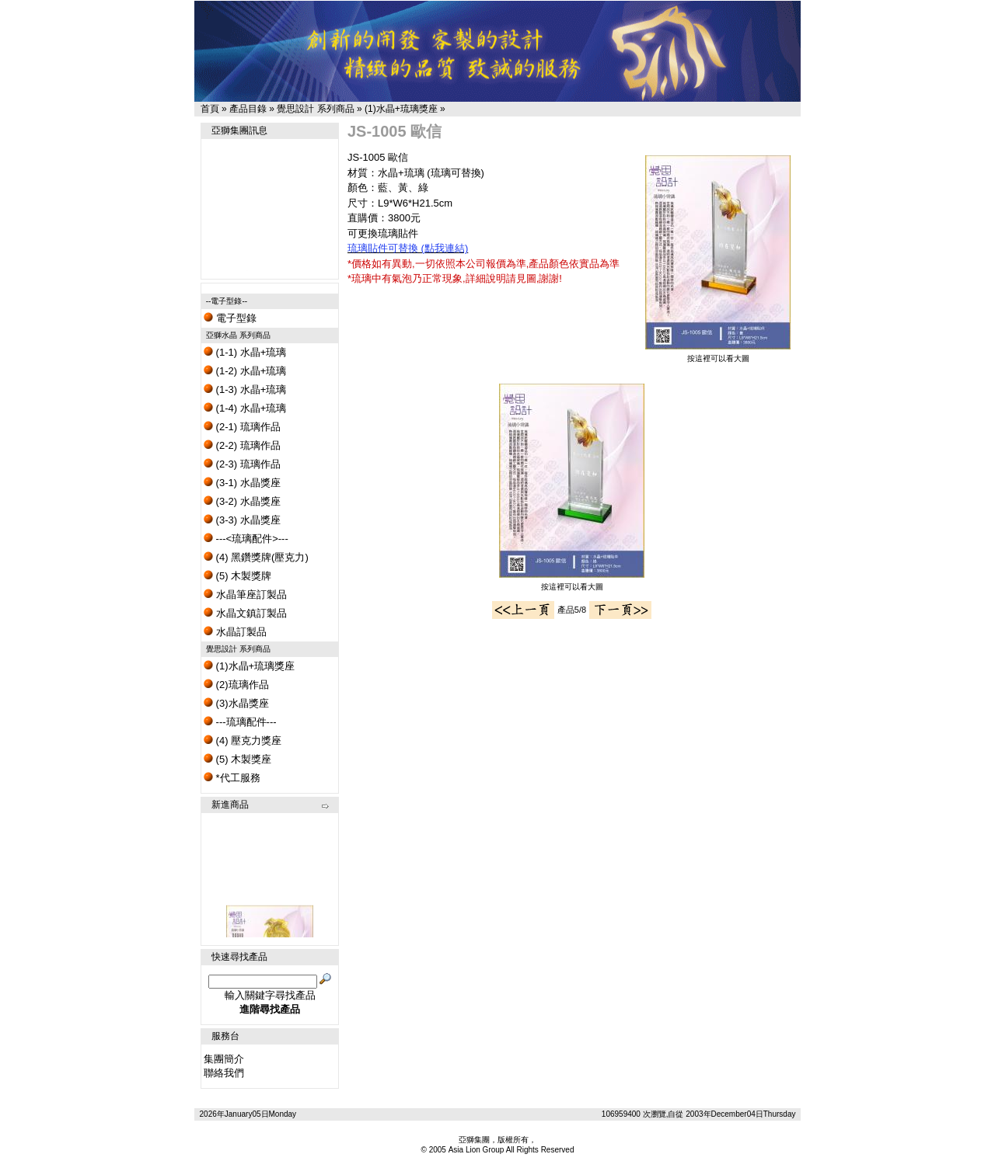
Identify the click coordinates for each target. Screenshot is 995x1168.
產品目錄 (248, 108)
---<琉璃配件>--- (246, 538)
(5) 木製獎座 (237, 759)
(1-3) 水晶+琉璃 (245, 389)
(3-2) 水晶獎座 (242, 501)
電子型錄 (230, 318)
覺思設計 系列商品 (315, 108)
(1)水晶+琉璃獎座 (401, 108)
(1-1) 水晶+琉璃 (245, 352)
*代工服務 (232, 778)
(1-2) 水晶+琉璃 (245, 371)
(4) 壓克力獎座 (242, 740)
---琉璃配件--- (240, 722)
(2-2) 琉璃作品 (242, 445)
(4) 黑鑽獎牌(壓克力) (256, 557)
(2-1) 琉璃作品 (242, 427)
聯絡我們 (224, 1073)
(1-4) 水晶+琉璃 (245, 408)
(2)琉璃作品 (236, 684)
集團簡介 (224, 1059)
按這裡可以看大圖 (718, 354)
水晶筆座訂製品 (245, 594)
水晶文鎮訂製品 (245, 613)
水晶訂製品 (235, 632)
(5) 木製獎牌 (237, 576)
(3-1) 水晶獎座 (242, 482)
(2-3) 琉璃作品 (242, 464)
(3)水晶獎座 (236, 703)
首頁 (210, 108)
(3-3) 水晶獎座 (242, 520)
